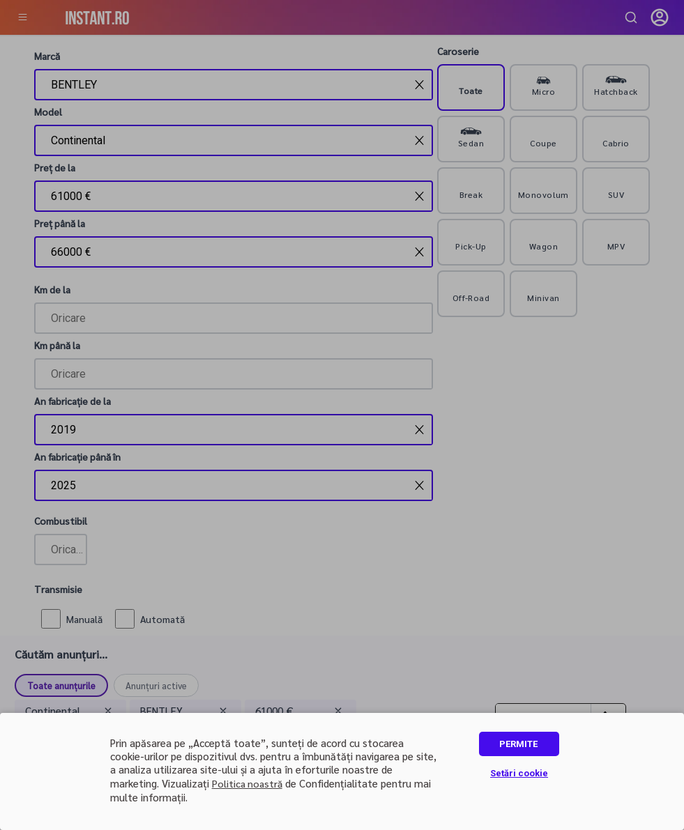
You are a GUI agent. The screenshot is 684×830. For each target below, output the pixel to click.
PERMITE (518, 744)
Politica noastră (247, 783)
